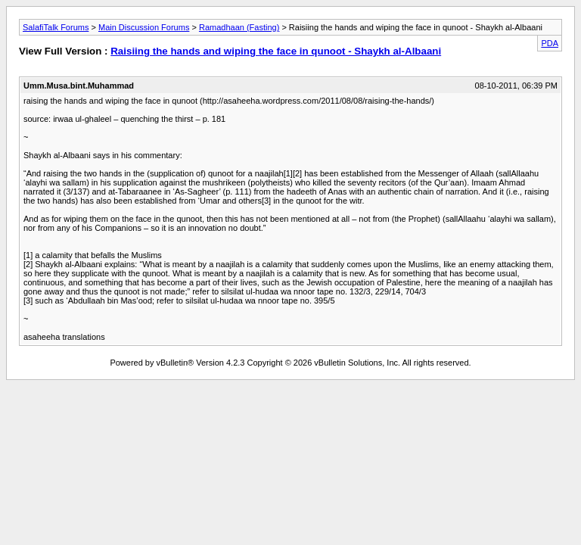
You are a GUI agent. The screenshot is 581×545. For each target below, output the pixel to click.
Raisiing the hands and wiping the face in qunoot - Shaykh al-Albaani (275, 51)
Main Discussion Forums (143, 27)
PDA (549, 43)
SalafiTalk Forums (56, 27)
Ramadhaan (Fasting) (239, 27)
